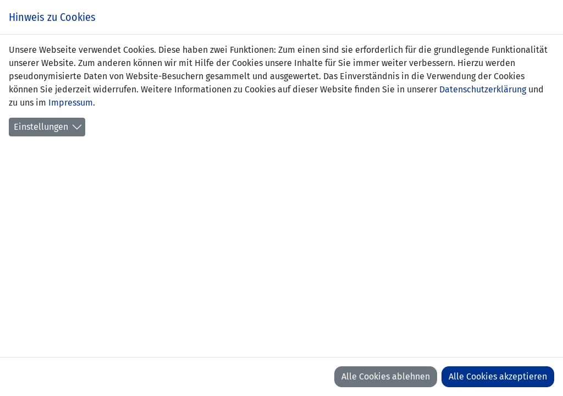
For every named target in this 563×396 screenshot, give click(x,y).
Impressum (70, 102)
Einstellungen (41, 127)
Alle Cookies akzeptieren (498, 376)
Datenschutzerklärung (482, 89)
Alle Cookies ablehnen (385, 376)
